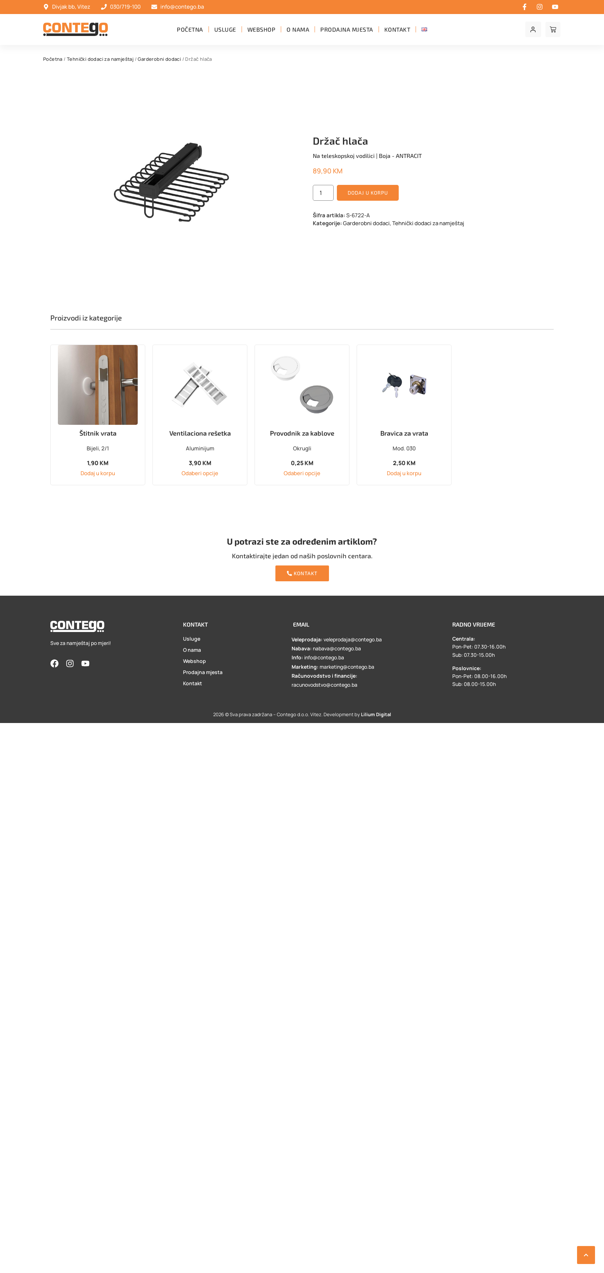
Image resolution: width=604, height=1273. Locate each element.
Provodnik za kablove (302, 433)
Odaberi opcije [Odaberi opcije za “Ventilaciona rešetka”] (200, 473)
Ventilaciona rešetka (200, 433)
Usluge (225, 29)
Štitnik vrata (97, 433)
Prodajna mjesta (346, 29)
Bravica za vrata (404, 433)
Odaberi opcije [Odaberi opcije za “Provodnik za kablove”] (302, 473)
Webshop (261, 29)
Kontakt (397, 29)
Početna (190, 29)
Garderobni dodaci (159, 59)
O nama (298, 29)
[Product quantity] (323, 193)
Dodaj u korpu (368, 193)
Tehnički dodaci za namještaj (100, 59)
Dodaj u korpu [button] (98, 473)
